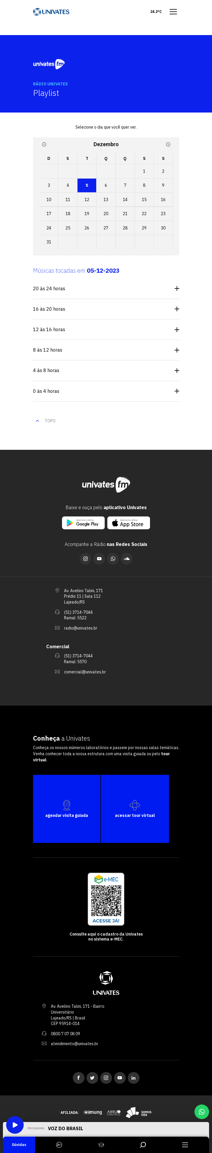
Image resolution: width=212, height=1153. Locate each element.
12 (87, 199)
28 (125, 228)
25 (68, 228)
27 (106, 228)
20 (106, 213)
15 (144, 199)
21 (125, 213)
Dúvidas (19, 1144)
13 (106, 199)
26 (87, 228)
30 (163, 228)
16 (163, 199)
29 (144, 228)
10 (48, 199)
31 (48, 242)
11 (68, 199)
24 (48, 228)
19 (87, 213)
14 (125, 199)
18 (68, 213)
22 (144, 213)
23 (163, 213)
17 (48, 213)
